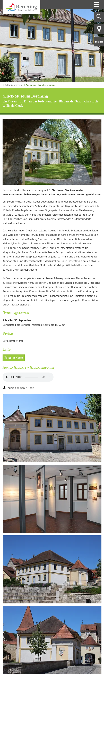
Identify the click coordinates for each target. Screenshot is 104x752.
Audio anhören (21, 388)
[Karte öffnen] (52, 709)
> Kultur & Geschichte (13, 85)
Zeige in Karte (13, 358)
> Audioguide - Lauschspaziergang (40, 85)
